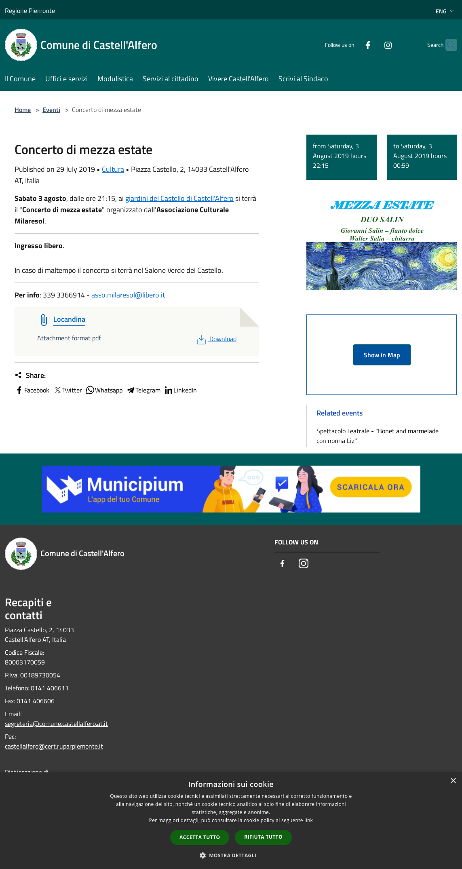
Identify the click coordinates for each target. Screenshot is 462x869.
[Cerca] (447, 45)
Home (23, 109)
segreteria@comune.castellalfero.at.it (56, 723)
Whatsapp (103, 390)
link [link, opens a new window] (308, 820)
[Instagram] (372, 44)
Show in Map (382, 355)
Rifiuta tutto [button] (263, 836)
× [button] (453, 781)
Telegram (143, 390)
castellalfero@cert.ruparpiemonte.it (54, 746)
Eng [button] (446, 11)
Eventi (51, 109)
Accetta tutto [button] (199, 837)
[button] (231, 855)
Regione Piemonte (30, 10)
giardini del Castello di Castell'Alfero (179, 198)
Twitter (67, 390)
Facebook (32, 390)
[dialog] (231, 820)
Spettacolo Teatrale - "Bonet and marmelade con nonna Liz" (377, 435)
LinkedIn (180, 390)
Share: (30, 375)
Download (215, 339)
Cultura (113, 169)
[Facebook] (352, 44)
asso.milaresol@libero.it (128, 294)
